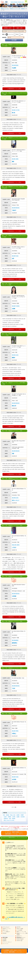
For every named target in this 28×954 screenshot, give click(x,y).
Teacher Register (14, 2)
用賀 (13, 453)
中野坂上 (14, 733)
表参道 (7, 814)
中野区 (16, 730)
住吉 (10, 818)
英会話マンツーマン (5, 8)
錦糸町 (13, 818)
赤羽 (13, 258)
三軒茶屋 (14, 596)
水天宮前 (14, 779)
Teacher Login (21, 2)
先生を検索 (14, 40)
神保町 (9, 816)
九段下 (5, 816)
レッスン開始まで (6, 931)
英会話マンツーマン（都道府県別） (22, 934)
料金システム (5, 930)
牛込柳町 (14, 67)
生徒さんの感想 (20, 928)
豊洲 (13, 161)
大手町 (13, 816)
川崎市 (17, 544)
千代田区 (17, 306)
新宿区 (16, 65)
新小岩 (13, 112)
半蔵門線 (23, 8)
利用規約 (4, 940)
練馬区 (16, 640)
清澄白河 (6, 818)
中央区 (16, 255)
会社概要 (4, 939)
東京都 (13, 65)
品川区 (16, 497)
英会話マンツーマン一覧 (15, 8)
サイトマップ (5, 943)
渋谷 (4, 814)
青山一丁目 (12, 814)
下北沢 (13, 688)
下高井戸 (14, 210)
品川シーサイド (15, 500)
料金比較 (4, 933)
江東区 (16, 158)
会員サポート (19, 935)
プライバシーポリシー (7, 942)
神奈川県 (14, 544)
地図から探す (20, 28)
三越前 (18, 816)
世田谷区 (17, 207)
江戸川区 (17, 110)
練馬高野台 (14, 642)
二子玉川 (14, 547)
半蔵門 (22, 814)
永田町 (18, 814)
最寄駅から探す (8, 28)
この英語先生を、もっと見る (14, 88)
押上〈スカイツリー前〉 (9, 820)
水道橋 (13, 308)
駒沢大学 (14, 405)
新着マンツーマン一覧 (21, 931)
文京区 (16, 355)
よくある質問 (19, 930)
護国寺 (13, 357)
